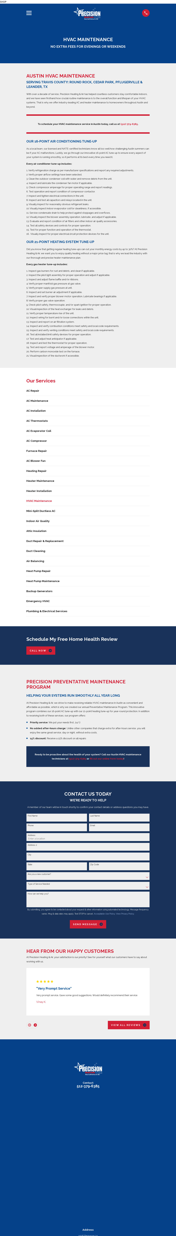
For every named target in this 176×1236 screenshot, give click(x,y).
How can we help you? (38, 894)
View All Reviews (128, 1025)
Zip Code (94, 864)
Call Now (41, 650)
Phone (31, 825)
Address (31, 835)
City (29, 855)
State (30, 864)
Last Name (95, 816)
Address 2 (32, 845)
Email (92, 825)
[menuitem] (88, 391)
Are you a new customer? (39, 874)
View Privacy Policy (125, 914)
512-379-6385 (88, 1086)
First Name (32, 816)
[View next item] (35, 1025)
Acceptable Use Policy (104, 914)
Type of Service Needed (39, 884)
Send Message (88, 924)
